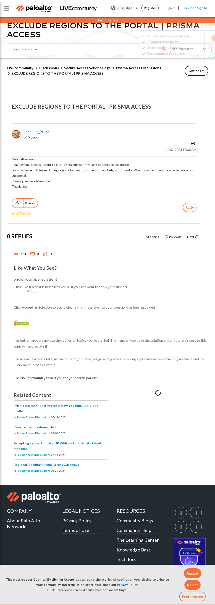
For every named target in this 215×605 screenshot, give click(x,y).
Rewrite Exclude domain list (35, 427)
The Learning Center (138, 540)
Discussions (49, 68)
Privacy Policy (127, 585)
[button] (192, 573)
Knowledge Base (134, 549)
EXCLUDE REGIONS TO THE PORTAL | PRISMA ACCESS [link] (57, 73)
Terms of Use (75, 530)
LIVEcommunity (20, 68)
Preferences (192, 596)
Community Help (134, 530)
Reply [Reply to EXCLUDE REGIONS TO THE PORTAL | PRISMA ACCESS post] (190, 207)
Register (150, 8)
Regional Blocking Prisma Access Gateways (46, 465)
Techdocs (126, 559)
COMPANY (19, 511)
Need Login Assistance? (188, 57)
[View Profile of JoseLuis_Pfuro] (37, 131)
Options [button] (195, 71)
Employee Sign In (195, 8)
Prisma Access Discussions (138, 68)
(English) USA (124, 8)
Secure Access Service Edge (87, 68)
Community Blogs (135, 520)
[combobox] (88, 48)
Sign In (171, 8)
